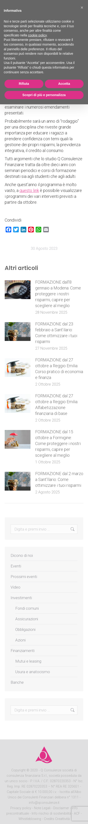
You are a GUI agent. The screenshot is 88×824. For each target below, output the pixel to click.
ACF (77, 814)
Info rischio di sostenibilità (52, 814)
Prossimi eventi (24, 576)
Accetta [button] (64, 84)
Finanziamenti (22, 650)
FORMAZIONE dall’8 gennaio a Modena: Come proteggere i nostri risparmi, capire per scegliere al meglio (58, 294)
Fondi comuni (27, 608)
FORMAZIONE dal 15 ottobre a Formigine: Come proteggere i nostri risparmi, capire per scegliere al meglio (58, 443)
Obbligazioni (25, 629)
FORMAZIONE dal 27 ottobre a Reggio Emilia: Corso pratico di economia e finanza (59, 368)
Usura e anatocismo (32, 671)
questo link (29, 190)
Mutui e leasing (28, 661)
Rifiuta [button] (24, 84)
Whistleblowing (30, 819)
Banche (17, 682)
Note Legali (42, 808)
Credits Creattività (57, 819)
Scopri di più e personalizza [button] (43, 95)
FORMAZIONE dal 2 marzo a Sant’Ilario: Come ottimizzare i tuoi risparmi (59, 479)
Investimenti (21, 597)
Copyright (18, 770)
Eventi (16, 566)
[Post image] (18, 289)
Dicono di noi (22, 555)
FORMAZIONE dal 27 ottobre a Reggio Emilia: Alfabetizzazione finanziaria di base (56, 404)
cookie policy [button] (37, 35)
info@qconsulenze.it (44, 803)
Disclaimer (61, 808)
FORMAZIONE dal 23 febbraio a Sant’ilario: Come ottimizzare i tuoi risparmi (56, 332)
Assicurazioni (26, 619)
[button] (82, 7)
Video (15, 587)
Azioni (20, 640)
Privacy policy (21, 808)
